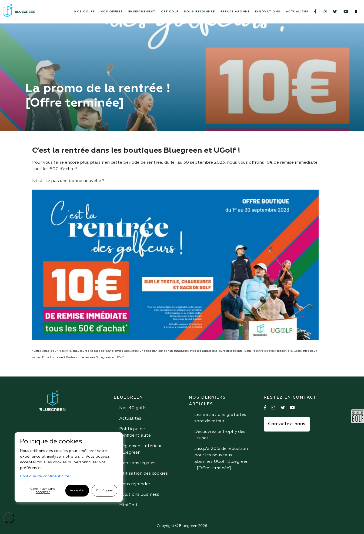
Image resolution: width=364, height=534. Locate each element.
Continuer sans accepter (42, 490)
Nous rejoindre (199, 11)
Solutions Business (139, 494)
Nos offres (112, 11)
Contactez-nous (286, 424)
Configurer (104, 490)
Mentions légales (137, 463)
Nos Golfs (84, 11)
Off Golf (170, 11)
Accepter (77, 490)
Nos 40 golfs (132, 408)
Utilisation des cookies (143, 473)
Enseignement (142, 11)
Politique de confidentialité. (45, 476)
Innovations (267, 11)
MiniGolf (128, 505)
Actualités (297, 11)
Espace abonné (235, 11)
